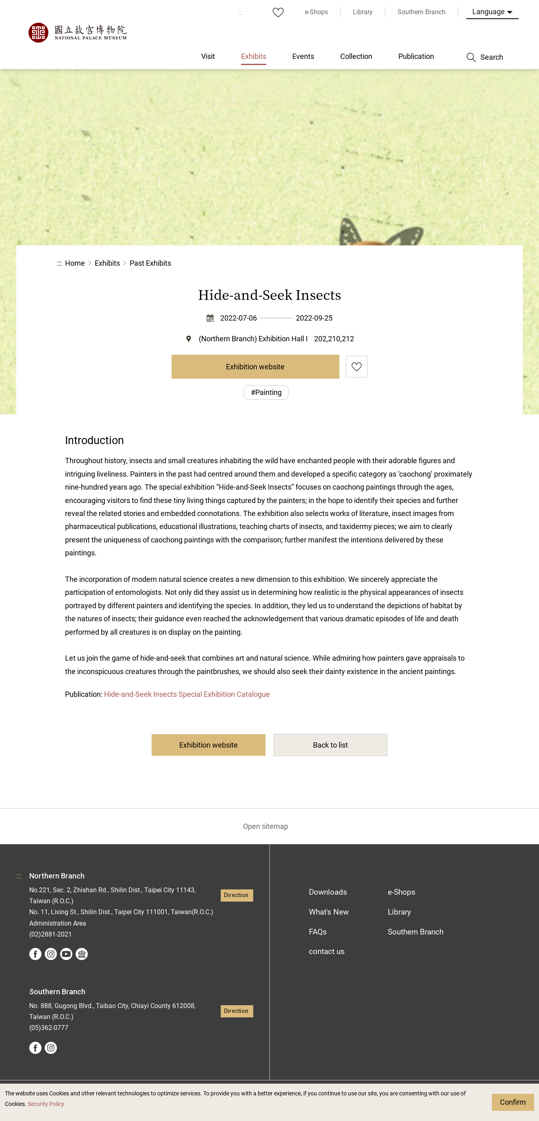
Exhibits (107, 263)
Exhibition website (255, 366)
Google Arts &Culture (82, 954)
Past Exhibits (150, 263)
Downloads (328, 892)
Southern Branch (415, 932)
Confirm (513, 1102)
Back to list (330, 745)
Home (75, 263)
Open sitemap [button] (265, 826)
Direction (236, 895)
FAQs (318, 932)
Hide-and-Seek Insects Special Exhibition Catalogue (187, 694)
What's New (329, 912)
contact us (327, 951)
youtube (66, 954)
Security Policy (46, 1104)
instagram (51, 954)
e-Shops (401, 892)
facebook (35, 954)
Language (488, 11)
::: (240, 12)
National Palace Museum (77, 32)
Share (393, 263)
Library (399, 912)
